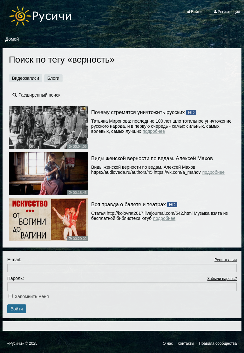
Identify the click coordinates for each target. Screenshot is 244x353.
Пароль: (15, 278)
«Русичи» (15, 343)
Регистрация (225, 260)
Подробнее (154, 131)
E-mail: (14, 259)
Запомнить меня (32, 296)
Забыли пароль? (222, 278)
